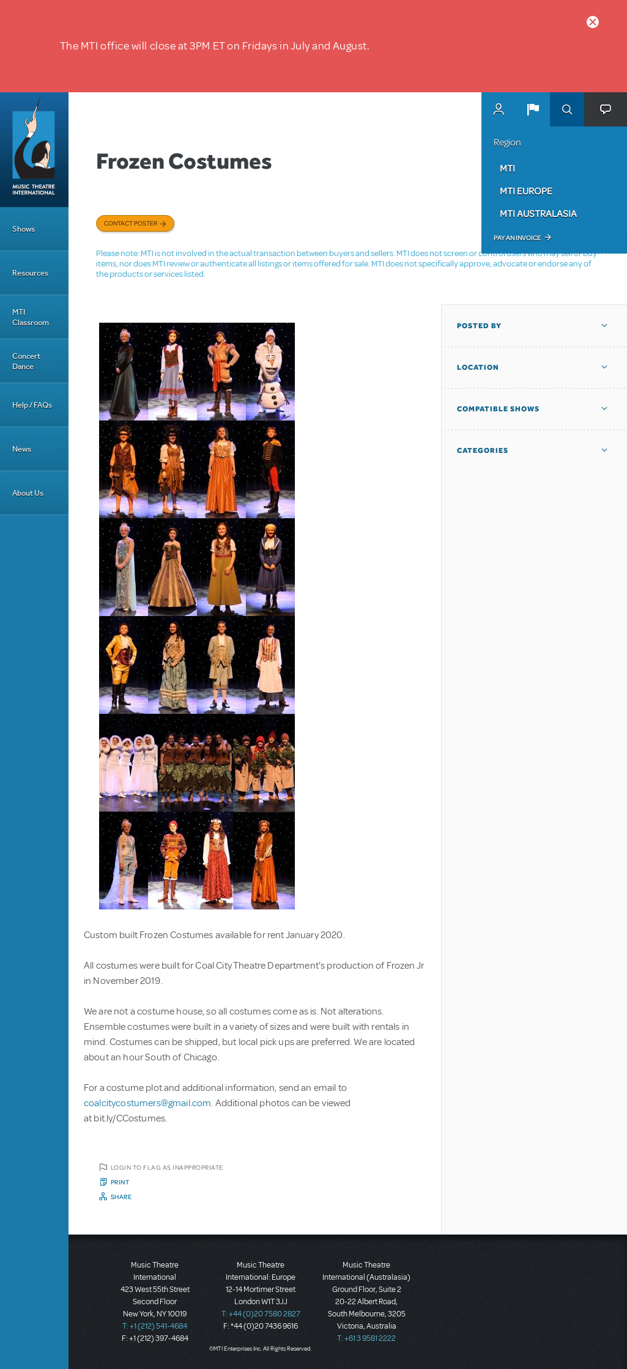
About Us (27, 493)
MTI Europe (526, 191)
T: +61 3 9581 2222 (366, 1338)
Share (121, 1196)
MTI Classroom (30, 317)
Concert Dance (26, 361)
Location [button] (478, 367)
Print (120, 1182)
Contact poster (130, 223)
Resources (30, 273)
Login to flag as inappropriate (167, 1167)
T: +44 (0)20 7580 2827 (260, 1314)
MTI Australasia (538, 213)
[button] (533, 109)
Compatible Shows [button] (498, 409)
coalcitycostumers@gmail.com (147, 1103)
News (21, 449)
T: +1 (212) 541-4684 (154, 1326)
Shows (23, 229)
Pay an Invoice (517, 237)
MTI (507, 168)
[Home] (34, 149)
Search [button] (567, 109)
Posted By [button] (479, 325)
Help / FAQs (32, 405)
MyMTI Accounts (498, 109)
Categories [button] (482, 450)
